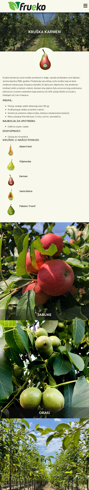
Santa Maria (25, 191)
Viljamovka (25, 161)
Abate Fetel (25, 146)
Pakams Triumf (27, 206)
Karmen (23, 176)
